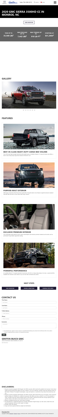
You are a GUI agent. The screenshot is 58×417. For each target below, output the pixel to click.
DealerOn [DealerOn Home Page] (11, 413)
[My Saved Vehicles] (42, 2)
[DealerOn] (6, 412)
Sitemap (15, 413)
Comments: (4, 321)
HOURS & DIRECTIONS (29, 288)
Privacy (19, 413)
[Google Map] (29, 362)
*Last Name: (4, 305)
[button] (4, 93)
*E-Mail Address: (5, 311)
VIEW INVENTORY (29, 22)
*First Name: (4, 300)
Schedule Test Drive (48, 288)
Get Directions (5, 342)
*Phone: (3, 316)
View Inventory (10, 288)
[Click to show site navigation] (55, 2)
